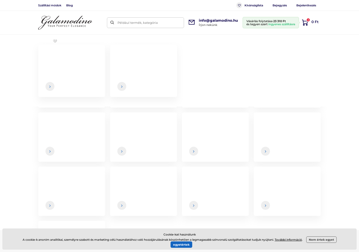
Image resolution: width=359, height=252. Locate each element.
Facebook (95, 203)
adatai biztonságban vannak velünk (212, 156)
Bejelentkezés (306, 5)
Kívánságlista (249, 5)
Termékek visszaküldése (209, 207)
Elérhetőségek (304, 198)
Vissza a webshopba (179, 120)
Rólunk (298, 189)
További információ (288, 239)
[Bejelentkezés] (305, 147)
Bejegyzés (280, 5)
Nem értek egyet (321, 239)
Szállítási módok (49, 5)
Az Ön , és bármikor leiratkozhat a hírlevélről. (234, 156)
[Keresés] (112, 22)
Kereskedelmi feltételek (209, 189)
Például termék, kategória (138, 22)
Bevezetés (45, 55)
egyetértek (181, 244)
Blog (69, 5)
